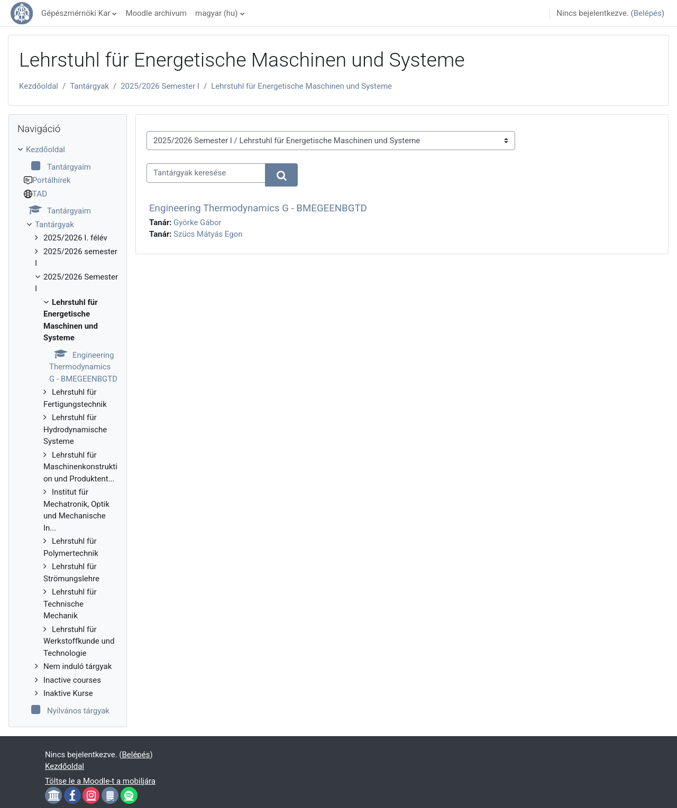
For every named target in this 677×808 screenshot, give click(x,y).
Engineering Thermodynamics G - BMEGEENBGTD (258, 208)
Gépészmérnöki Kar (75, 13)
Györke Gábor (197, 222)
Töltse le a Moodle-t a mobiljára (100, 781)
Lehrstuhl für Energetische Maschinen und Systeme (301, 86)
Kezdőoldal (38, 86)
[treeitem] (67, 430)
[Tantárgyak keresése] (206, 173)
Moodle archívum (156, 13)
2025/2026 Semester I (160, 86)
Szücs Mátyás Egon (207, 234)
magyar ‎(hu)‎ (216, 13)
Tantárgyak (89, 86)
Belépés (648, 13)
